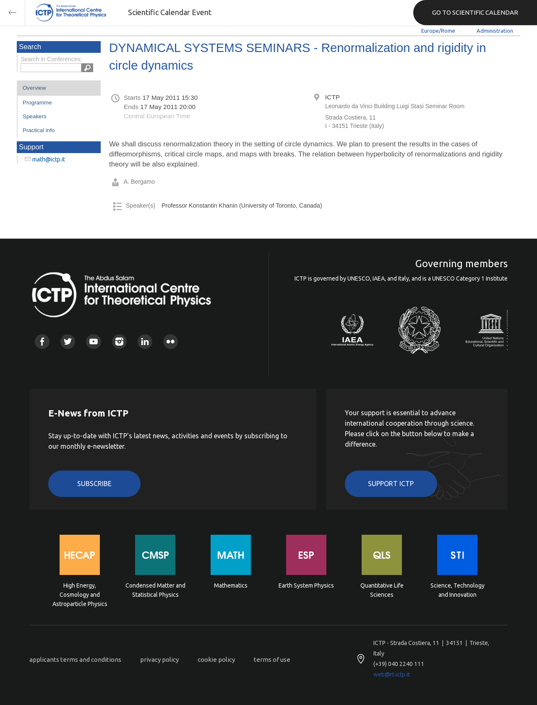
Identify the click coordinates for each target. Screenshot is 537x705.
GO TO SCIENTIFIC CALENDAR (475, 12)
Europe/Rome (438, 31)
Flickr (170, 341)
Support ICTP (391, 483)
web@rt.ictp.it (391, 674)
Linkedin (145, 341)
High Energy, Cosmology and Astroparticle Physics (79, 594)
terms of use (272, 659)
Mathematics (231, 585)
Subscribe (94, 483)
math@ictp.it (48, 159)
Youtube (93, 341)
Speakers (34, 116)
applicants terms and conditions (75, 659)
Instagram (119, 341)
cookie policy (216, 659)
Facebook (42, 341)
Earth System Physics (306, 585)
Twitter (67, 341)
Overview (34, 88)
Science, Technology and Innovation (457, 590)
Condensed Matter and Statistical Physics (155, 590)
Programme (37, 102)
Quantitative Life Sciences (382, 590)
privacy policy (159, 659)
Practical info (39, 130)
